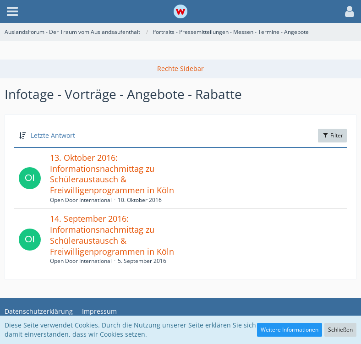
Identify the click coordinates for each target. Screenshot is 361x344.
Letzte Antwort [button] (53, 135)
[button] (12, 11)
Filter (332, 135)
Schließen (340, 329)
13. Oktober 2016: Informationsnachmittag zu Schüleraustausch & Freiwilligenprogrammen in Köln (112, 174)
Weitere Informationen (289, 329)
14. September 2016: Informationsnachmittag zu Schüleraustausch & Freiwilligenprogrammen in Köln (112, 235)
